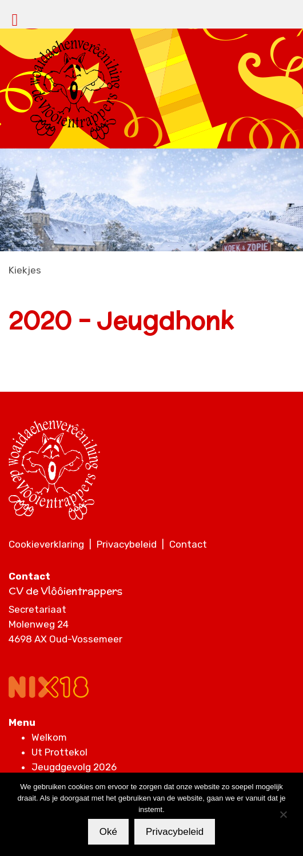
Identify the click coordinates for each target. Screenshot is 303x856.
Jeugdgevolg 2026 (74, 767)
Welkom (49, 737)
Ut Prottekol (59, 752)
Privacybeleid (127, 544)
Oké (108, 831)
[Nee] (283, 814)
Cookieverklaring (46, 544)
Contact (188, 544)
